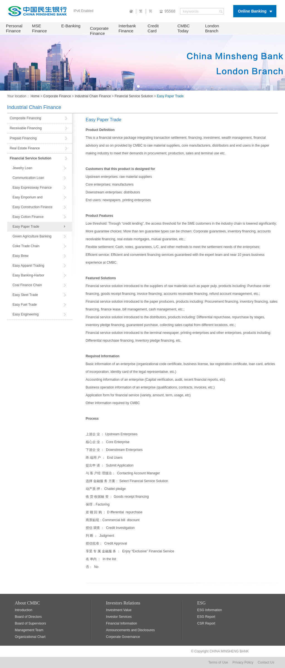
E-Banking (70, 25)
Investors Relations (123, 603)
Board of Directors (28, 617)
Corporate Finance (99, 31)
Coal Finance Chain (27, 285)
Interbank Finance (127, 28)
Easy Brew (20, 256)
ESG (201, 603)
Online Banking (252, 11)
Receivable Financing (26, 128)
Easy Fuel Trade (25, 305)
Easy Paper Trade (26, 227)
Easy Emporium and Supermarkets (28, 198)
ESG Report (206, 617)
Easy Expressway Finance (32, 188)
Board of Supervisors (30, 623)
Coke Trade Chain (26, 246)
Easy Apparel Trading (28, 266)
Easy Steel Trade (25, 295)
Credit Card (153, 28)
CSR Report (206, 623)
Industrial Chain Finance (93, 96)
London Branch (212, 28)
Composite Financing (25, 118)
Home (35, 96)
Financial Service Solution (134, 96)
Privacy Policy (242, 662)
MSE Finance (39, 28)
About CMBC (27, 603)
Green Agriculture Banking (32, 236)
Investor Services (119, 617)
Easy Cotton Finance (28, 217)
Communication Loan (28, 178)
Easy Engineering (26, 314)
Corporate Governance (123, 637)
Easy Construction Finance (32, 207)
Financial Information (121, 623)
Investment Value (119, 610)
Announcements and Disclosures (130, 630)
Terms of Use (218, 662)
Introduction (23, 610)
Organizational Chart (30, 637)
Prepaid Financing (23, 138)
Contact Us (266, 662)
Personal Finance (14, 28)
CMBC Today (184, 28)
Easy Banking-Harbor (28, 275)
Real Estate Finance (25, 148)
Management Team (29, 630)
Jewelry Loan (22, 168)
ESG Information (209, 610)
